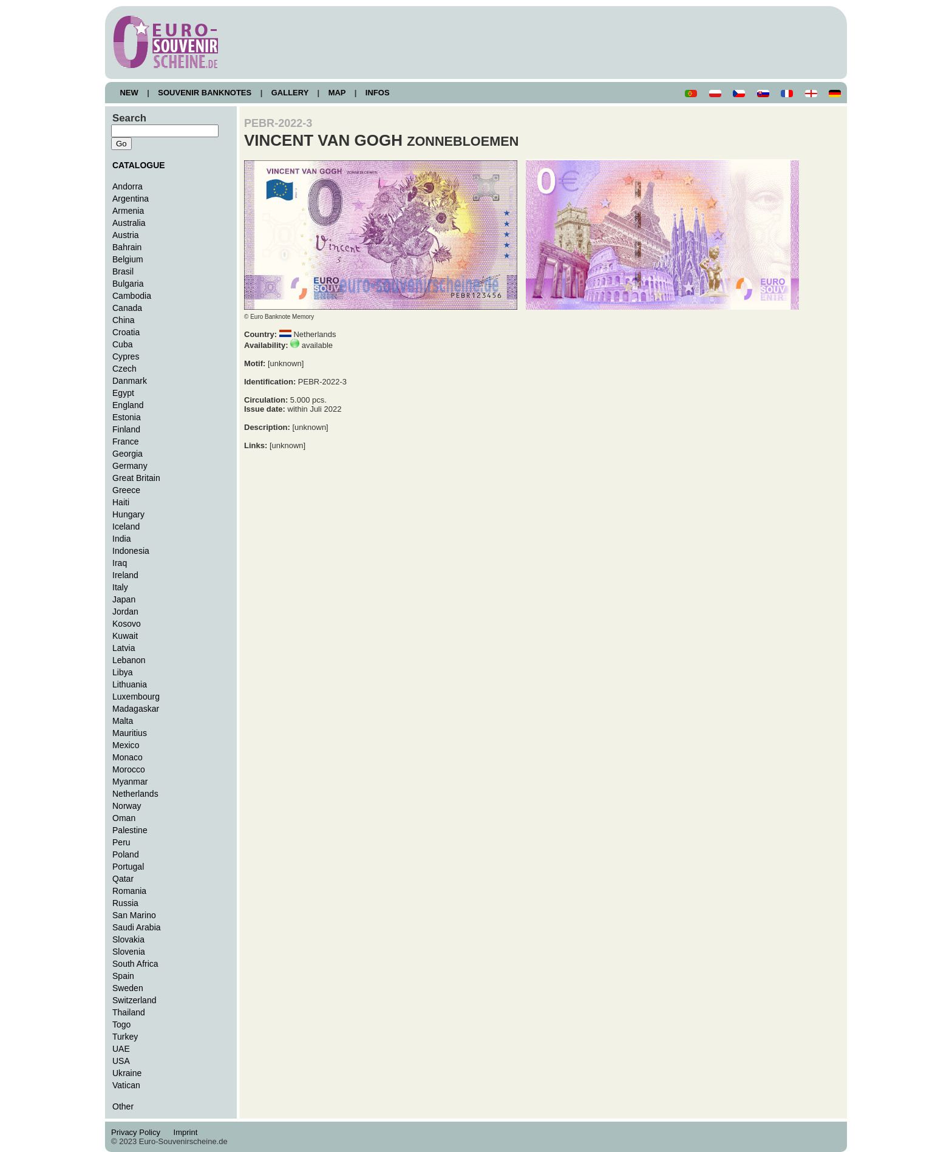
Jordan (125, 611)
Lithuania (129, 684)
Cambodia (131, 296)
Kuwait (125, 636)
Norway (126, 806)
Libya (122, 672)
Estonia (126, 417)
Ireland (125, 575)
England (127, 405)
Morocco (128, 769)
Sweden (127, 988)
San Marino (134, 915)
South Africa (135, 964)
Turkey (125, 1036)
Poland (125, 854)
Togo (121, 1024)
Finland (126, 429)
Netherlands (135, 794)
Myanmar (130, 781)
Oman (123, 818)
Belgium (127, 259)
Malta (122, 721)
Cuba (122, 344)
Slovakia (128, 939)
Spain (123, 976)
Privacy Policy (139, 1132)
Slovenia (128, 951)
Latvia (123, 648)
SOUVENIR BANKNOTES (204, 92)
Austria (125, 235)
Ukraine (126, 1073)
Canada (127, 308)
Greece (126, 490)
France (125, 441)
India (121, 539)
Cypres (125, 356)
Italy (120, 587)
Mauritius (129, 733)
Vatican (126, 1085)
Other (123, 1106)
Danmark (129, 381)
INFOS (377, 92)
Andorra (127, 186)
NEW (129, 92)
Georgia (127, 453)
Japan (123, 599)
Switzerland (134, 1000)
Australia (129, 223)
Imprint (187, 1132)
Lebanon (129, 660)
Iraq (119, 563)
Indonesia (130, 551)
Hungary (128, 514)
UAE (121, 1049)
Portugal (128, 866)
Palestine (130, 830)
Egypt (123, 393)
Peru (121, 842)
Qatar (123, 879)
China (123, 320)
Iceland (126, 526)
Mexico (125, 745)
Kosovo (126, 624)
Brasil (123, 271)
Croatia (126, 332)
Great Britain (136, 478)
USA (121, 1061)
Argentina (130, 198)
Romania (129, 891)
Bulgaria (127, 283)
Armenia (128, 211)
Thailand (128, 1012)
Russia (125, 903)
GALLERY (289, 92)
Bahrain (126, 247)
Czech (124, 368)
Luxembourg (136, 696)
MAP (337, 92)
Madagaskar (135, 709)
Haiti (120, 502)
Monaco (127, 757)
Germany (130, 466)
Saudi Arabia (136, 927)
